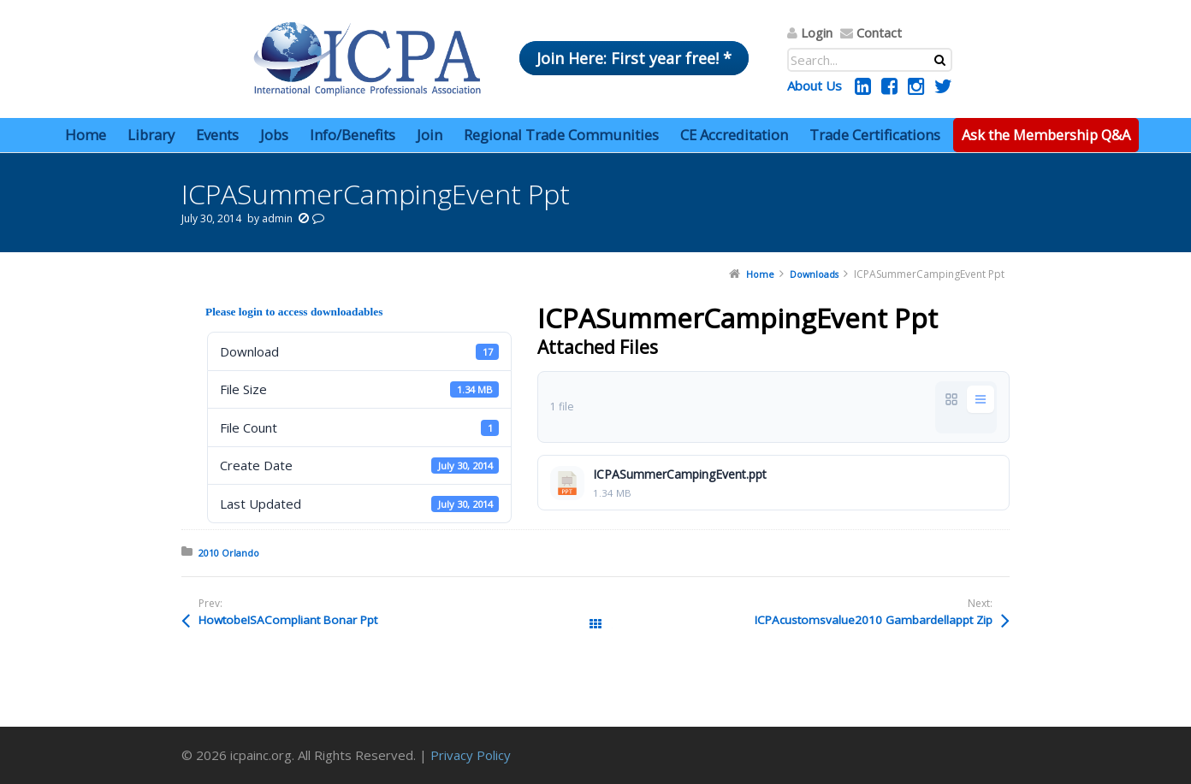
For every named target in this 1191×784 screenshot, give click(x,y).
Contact (879, 32)
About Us (814, 85)
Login (817, 32)
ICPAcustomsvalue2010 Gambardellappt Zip (873, 620)
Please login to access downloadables (293, 311)
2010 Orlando (228, 552)
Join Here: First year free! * (634, 58)
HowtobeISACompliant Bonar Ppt (287, 620)
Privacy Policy (470, 754)
